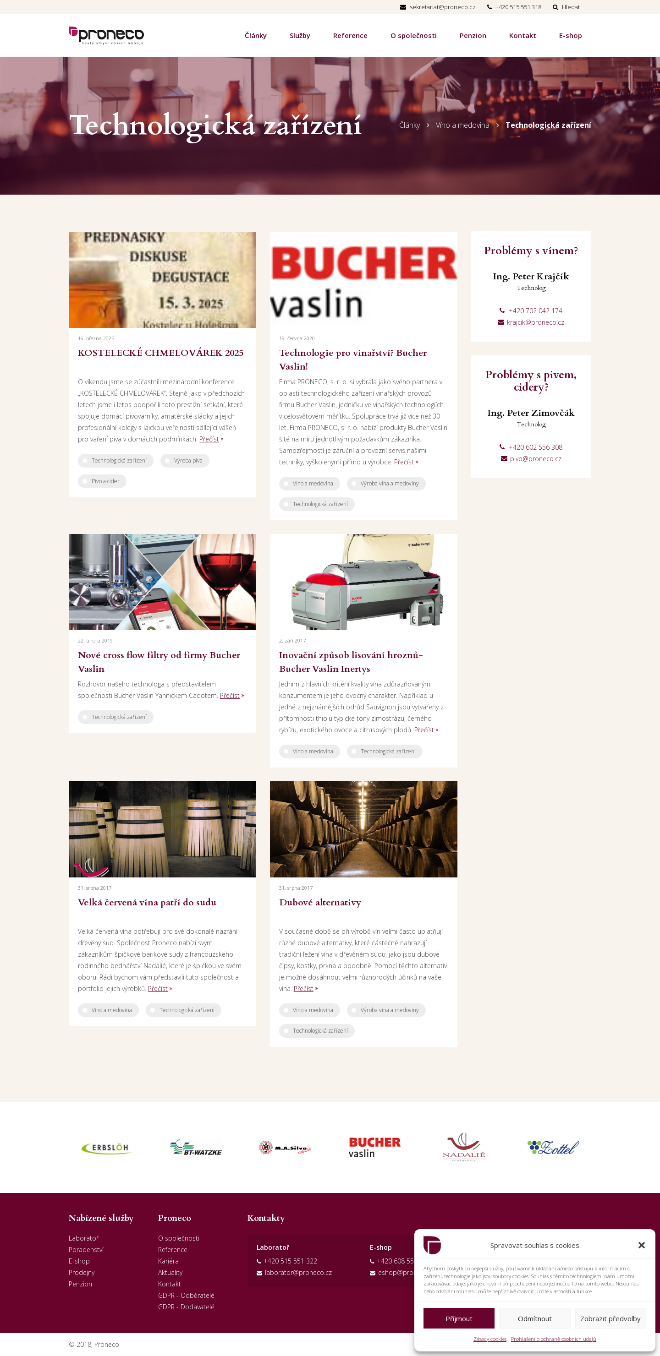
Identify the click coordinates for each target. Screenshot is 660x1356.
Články (256, 35)
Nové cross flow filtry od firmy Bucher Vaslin (159, 662)
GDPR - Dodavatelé (186, 1306)
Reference (350, 35)
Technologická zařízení (548, 125)
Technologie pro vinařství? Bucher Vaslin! (353, 360)
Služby (300, 35)
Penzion (473, 35)
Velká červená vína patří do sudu (147, 902)
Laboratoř (84, 1238)
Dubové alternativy (320, 902)
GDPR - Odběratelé (186, 1295)
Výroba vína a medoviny (390, 483)
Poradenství (86, 1249)
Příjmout (459, 1318)
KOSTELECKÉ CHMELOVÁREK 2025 (160, 353)
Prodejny (81, 1272)
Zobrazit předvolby (610, 1318)
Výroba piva (188, 460)
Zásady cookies (489, 1338)
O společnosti (413, 35)
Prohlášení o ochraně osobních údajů (553, 1338)
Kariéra (168, 1261)
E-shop (570, 35)
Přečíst (209, 439)
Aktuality (170, 1272)
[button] (641, 1245)
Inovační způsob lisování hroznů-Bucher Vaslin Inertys (351, 662)
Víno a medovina (463, 125)
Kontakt (522, 35)
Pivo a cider (106, 481)
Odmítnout (535, 1318)
